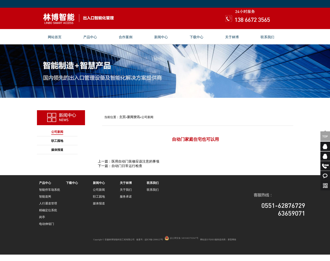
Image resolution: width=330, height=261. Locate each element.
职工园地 (57, 140)
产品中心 (90, 37)
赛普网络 (232, 239)
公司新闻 (57, 131)
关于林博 (232, 37)
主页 (122, 117)
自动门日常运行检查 (126, 166)
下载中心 (196, 37)
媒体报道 (57, 149)
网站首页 (55, 37)
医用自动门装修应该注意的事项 (135, 161)
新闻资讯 (133, 117)
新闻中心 (161, 37)
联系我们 (267, 37)
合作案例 (125, 37)
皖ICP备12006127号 (154, 239)
